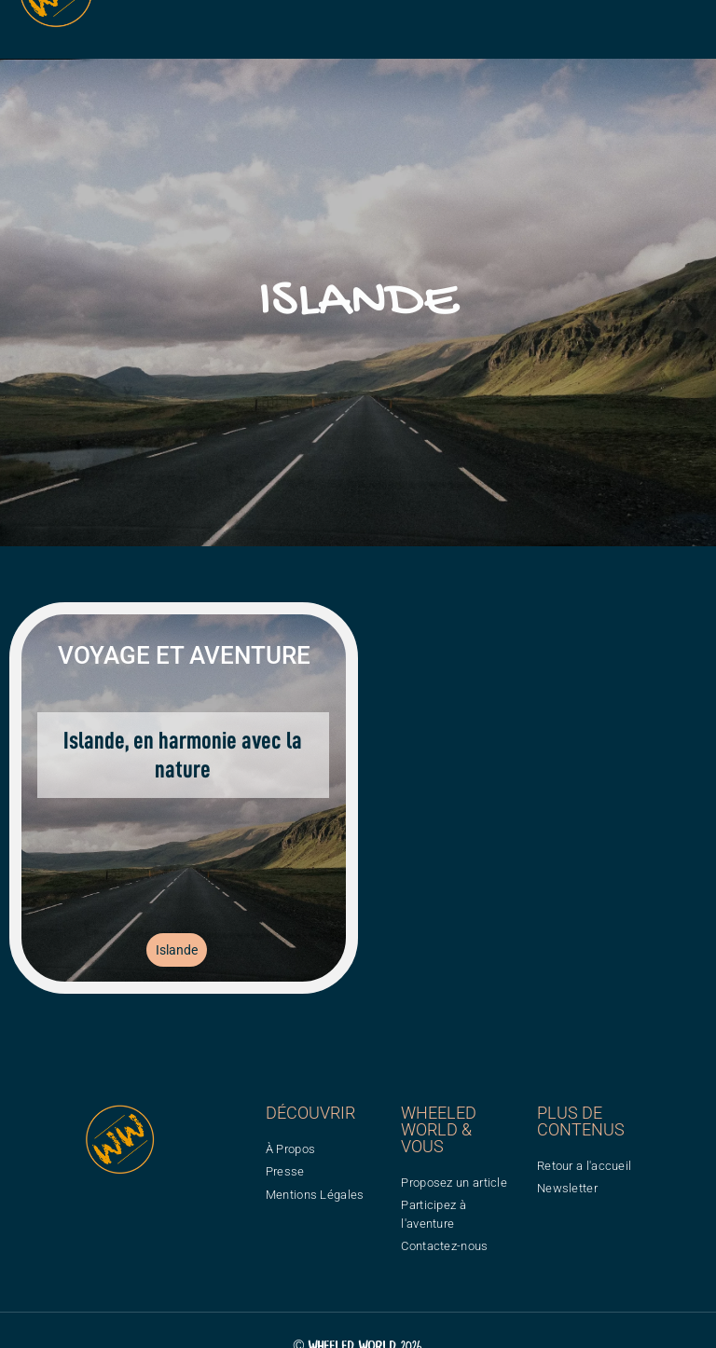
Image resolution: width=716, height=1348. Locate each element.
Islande (177, 949)
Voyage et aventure (184, 655)
